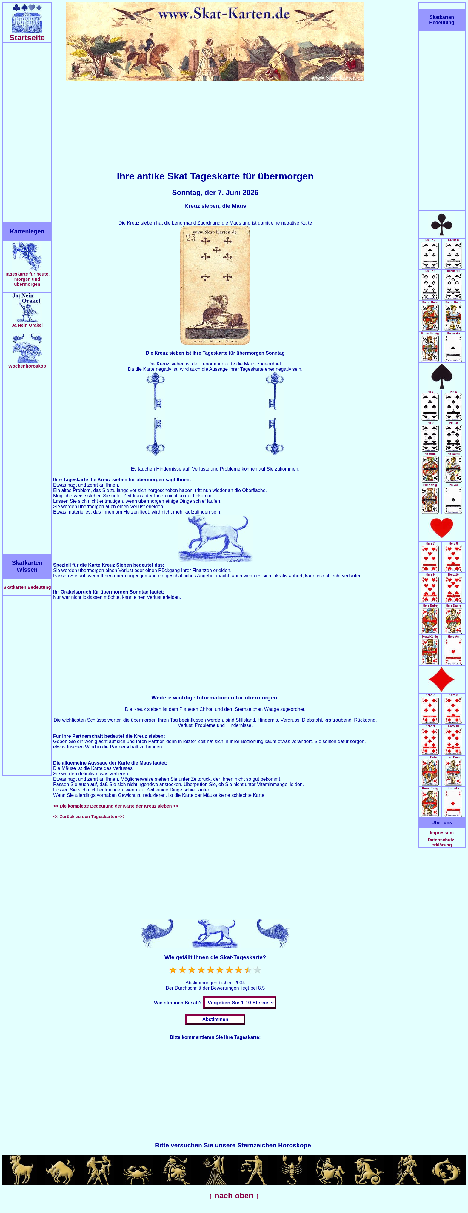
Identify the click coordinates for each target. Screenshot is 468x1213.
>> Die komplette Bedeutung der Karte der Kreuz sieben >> (115, 805)
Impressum (442, 832)
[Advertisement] (27, 132)
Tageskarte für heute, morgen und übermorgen (27, 277)
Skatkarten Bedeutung (27, 587)
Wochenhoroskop (27, 363)
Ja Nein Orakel (27, 323)
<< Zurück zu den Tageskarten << (88, 816)
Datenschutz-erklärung (442, 842)
